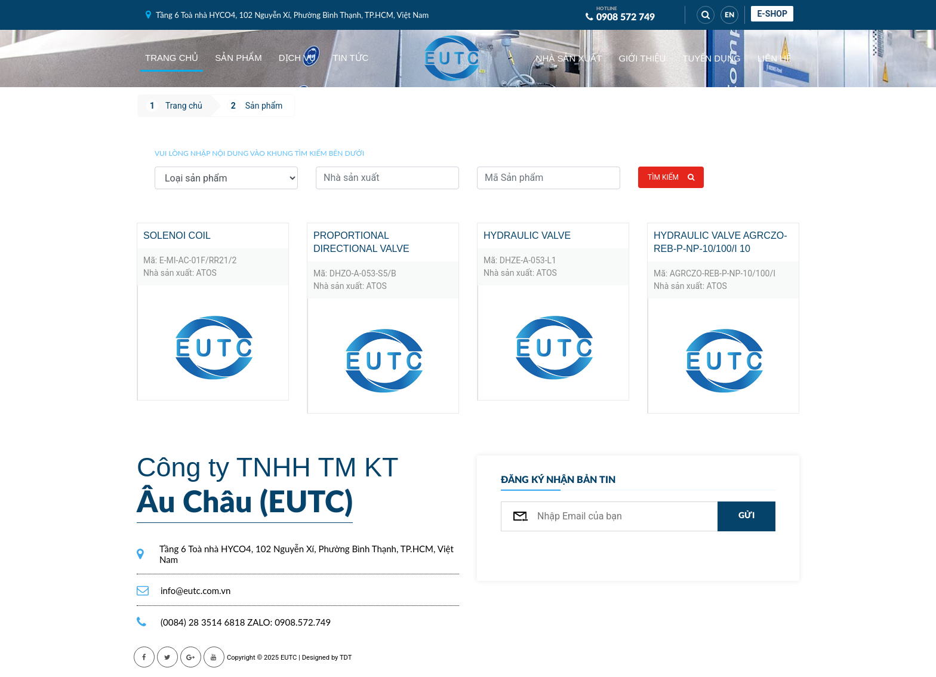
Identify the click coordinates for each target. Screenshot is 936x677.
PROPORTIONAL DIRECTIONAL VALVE (361, 242)
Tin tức (350, 58)
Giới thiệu (642, 58)
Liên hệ (774, 58)
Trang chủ (171, 58)
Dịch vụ (297, 58)
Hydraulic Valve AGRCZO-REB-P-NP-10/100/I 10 (720, 242)
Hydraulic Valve (527, 235)
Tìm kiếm (671, 177)
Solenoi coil (177, 235)
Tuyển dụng (711, 58)
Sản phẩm (238, 58)
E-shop (772, 14)
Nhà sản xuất (569, 58)
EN (729, 15)
